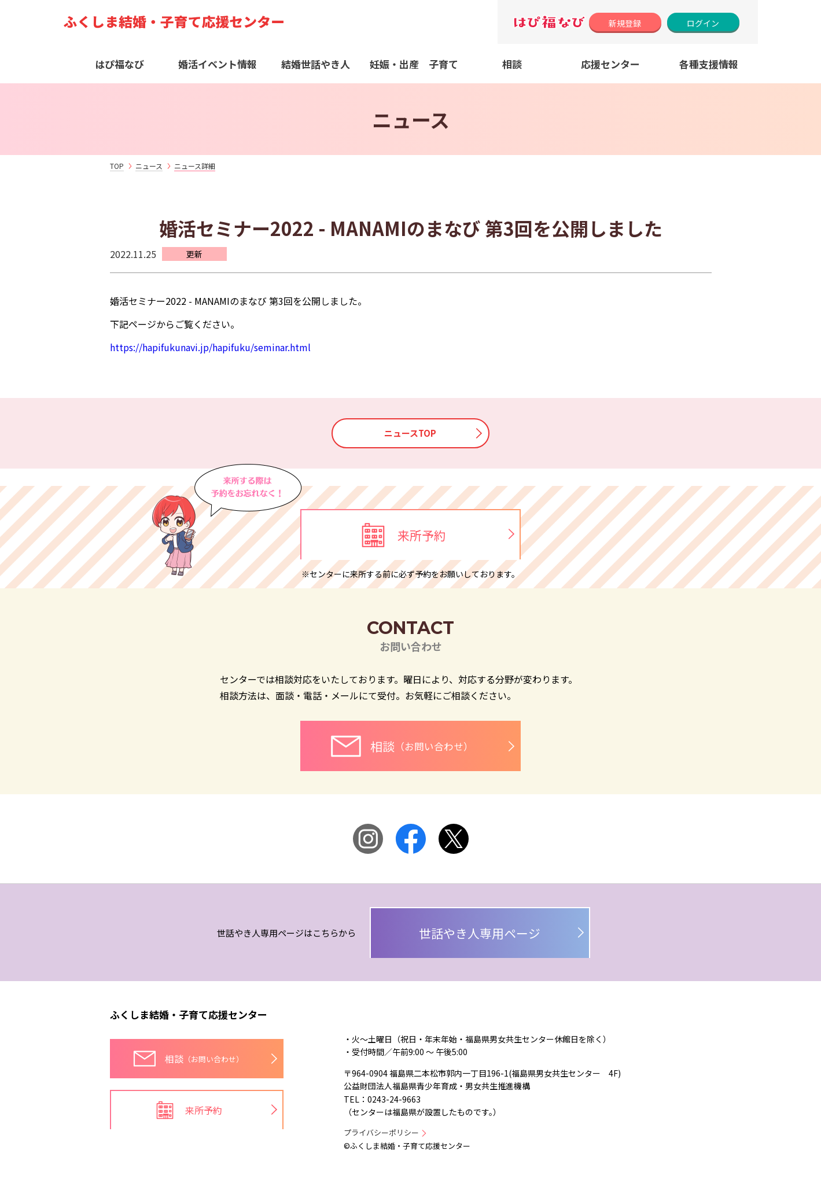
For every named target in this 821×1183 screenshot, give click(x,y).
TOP (117, 166)
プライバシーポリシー (381, 1137)
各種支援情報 (708, 64)
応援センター (610, 64)
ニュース (149, 166)
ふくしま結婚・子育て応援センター (188, 1019)
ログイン (703, 23)
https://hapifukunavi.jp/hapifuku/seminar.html (210, 347)
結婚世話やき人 (315, 64)
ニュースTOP (411, 433)
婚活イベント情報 (217, 64)
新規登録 (625, 23)
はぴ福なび (119, 64)
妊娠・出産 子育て (414, 64)
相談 (512, 64)
